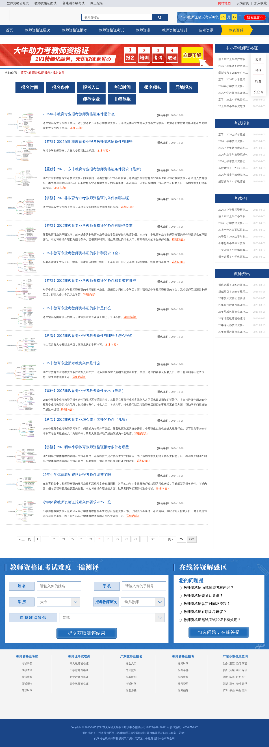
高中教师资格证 (79, 683)
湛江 (232, 663)
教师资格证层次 (37, 30)
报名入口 (131, 663)
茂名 (232, 683)
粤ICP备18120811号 (157, 727)
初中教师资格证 (79, 677)
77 (117, 539)
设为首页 (242, 3)
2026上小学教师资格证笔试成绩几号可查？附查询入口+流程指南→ (234, 209)
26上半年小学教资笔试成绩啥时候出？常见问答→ (234, 106)
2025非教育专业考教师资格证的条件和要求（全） (82, 253)
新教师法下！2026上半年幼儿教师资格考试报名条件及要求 (234, 168)
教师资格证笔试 (18, 3)
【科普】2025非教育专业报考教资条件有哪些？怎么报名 (87, 335)
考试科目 (27, 663)
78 (126, 539)
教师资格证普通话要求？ (201, 603)
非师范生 (122, 99)
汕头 (225, 663)
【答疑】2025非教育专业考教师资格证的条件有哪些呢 (86, 198)
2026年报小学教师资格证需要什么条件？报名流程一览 (234, 174)
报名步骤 (131, 690)
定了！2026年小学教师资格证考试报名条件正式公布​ (234, 79)
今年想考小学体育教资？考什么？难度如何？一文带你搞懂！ (234, 243)
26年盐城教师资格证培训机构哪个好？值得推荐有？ (234, 311)
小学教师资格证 (79, 670)
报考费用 (183, 683)
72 (72, 539)
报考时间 (183, 663)
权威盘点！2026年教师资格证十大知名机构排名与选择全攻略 (234, 291)
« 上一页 (25, 539)
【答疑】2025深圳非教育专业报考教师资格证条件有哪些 (87, 141)
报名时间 (29, 87)
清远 (225, 683)
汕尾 (232, 670)
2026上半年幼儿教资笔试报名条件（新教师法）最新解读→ (234, 66)
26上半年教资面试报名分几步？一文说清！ (234, 229)
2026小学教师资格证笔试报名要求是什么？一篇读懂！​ (234, 92)
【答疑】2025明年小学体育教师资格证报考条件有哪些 (86, 447)
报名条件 (58, 73)
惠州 (244, 690)
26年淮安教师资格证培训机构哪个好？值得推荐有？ (234, 318)
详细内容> (76, 128)
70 (54, 539)
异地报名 (183, 87)
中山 (238, 690)
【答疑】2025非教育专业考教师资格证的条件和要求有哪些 (89, 280)
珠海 (232, 677)
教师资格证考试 (111, 30)
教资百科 (236, 30)
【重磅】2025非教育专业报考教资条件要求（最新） (84, 391)
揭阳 (225, 670)
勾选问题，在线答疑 (218, 632)
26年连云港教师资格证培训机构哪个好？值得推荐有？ (234, 325)
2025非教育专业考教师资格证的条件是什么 (77, 308)
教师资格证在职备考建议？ (203, 619)
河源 (244, 663)
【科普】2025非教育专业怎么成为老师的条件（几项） (86, 419)
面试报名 (27, 683)
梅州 (238, 683)
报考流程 (183, 677)
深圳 (244, 670)
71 (63, 539)
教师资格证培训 (174, 30)
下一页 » (168, 539)
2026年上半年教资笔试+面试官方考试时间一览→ (234, 154)
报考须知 (183, 690)
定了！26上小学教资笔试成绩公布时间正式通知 (234, 99)
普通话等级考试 (74, 3)
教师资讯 (143, 30)
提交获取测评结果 (87, 633)
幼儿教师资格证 (79, 663)
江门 (238, 663)
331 (153, 539)
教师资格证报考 (74, 30)
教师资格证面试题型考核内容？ (206, 595)
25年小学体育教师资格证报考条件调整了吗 (77, 474)
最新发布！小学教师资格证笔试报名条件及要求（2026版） (234, 181)
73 (81, 539)
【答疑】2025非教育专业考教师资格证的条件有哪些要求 (87, 225)
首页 (9, 30)
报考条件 (183, 670)
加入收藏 (260, 3)
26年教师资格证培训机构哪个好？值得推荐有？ (234, 298)
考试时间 (122, 87)
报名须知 (152, 87)
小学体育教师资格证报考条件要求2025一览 (77, 502)
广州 (225, 690)
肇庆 (238, 670)
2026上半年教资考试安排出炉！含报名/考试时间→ (234, 147)
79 (135, 539)
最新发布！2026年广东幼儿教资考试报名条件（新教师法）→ (234, 72)
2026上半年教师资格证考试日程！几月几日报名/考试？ (234, 141)
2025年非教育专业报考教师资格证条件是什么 (79, 114)
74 (90, 539)
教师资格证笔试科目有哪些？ (204, 587)
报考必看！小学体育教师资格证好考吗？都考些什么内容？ (234, 256)
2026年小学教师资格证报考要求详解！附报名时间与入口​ (234, 86)
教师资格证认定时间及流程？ (204, 611)
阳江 (244, 677)
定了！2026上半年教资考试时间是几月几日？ (234, 134)
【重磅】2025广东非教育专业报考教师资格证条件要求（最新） (93, 169)
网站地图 (224, 3)
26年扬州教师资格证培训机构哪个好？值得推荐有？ (234, 305)
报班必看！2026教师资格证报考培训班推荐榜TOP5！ (234, 284)
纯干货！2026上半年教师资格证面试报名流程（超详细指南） (234, 236)
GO (191, 539)
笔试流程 (27, 677)
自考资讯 (206, 30)
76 (108, 539)
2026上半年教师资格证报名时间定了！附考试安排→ (234, 161)
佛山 (232, 690)
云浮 (244, 683)
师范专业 (91, 99)
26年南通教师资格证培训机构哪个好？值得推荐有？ (234, 331)
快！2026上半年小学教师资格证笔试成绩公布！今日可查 (234, 216)
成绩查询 (27, 670)
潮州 (225, 677)
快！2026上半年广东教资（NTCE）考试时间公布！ (234, 59)
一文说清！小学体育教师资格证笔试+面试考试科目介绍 (234, 250)
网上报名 (96, 3)
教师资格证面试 (45, 3)
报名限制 (131, 677)
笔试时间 (27, 690)
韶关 (238, 677)
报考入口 (91, 87)
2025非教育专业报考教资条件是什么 (71, 363)
